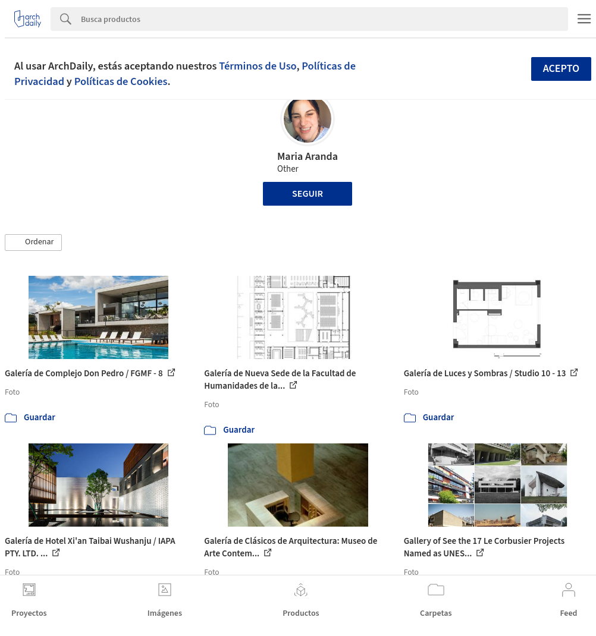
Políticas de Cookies (121, 81)
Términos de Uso (257, 66)
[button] (33, 242)
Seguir (307, 193)
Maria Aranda (307, 156)
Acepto (561, 68)
